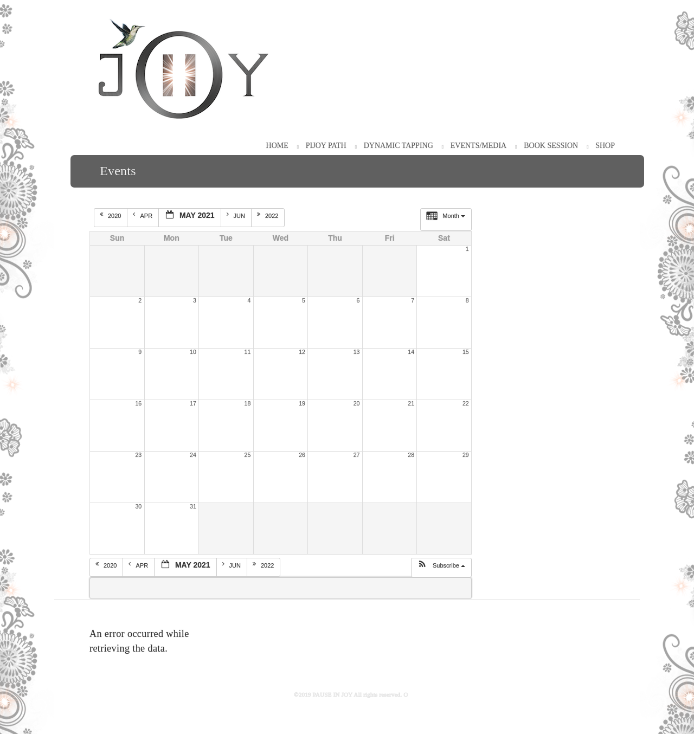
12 (302, 352)
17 (193, 403)
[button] (441, 567)
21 (411, 403)
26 (302, 455)
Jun (237, 215)
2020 (111, 215)
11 (248, 352)
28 (411, 455)
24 (193, 455)
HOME (277, 145)
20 (357, 403)
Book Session (551, 145)
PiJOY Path (326, 145)
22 (465, 403)
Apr (143, 215)
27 (357, 455)
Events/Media (478, 145)
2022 (268, 215)
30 (138, 506)
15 (465, 352)
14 (411, 352)
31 (193, 506)
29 (465, 455)
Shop (605, 145)
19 (302, 403)
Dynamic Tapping (398, 145)
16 (138, 403)
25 (248, 455)
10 (193, 352)
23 (138, 455)
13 (357, 352)
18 (248, 403)
